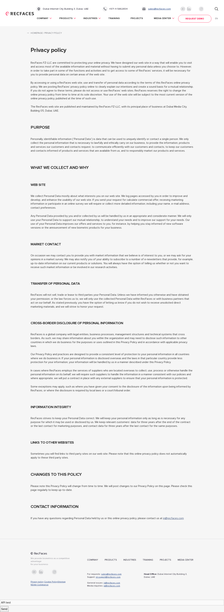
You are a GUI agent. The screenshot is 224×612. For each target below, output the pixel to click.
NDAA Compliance (39, 584)
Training (114, 18)
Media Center (162, 18)
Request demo (195, 18)
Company (42, 18)
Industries (90, 18)
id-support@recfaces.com (108, 577)
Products (65, 18)
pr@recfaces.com (112, 586)
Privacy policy (37, 582)
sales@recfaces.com (159, 8)
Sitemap (61, 582)
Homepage (37, 33)
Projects (137, 18)
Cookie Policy (51, 582)
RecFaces (20, 13)
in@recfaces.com (173, 518)
